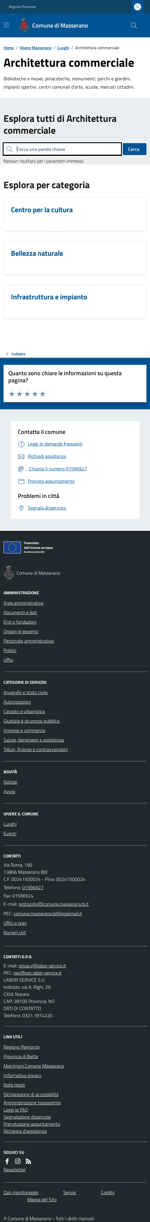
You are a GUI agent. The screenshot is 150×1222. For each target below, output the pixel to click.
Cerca (133, 149)
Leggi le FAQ (16, 1109)
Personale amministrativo (29, 640)
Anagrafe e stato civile (26, 692)
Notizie (10, 781)
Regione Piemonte (22, 6)
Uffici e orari (15, 923)
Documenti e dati (20, 612)
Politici (10, 650)
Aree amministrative (23, 602)
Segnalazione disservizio (27, 1116)
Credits (107, 1192)
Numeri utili (15, 932)
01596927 (32, 887)
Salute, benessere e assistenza (34, 739)
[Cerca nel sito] (131, 25)
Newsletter (15, 1169)
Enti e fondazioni (20, 621)
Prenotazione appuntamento (32, 1123)
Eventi (10, 833)
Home (9, 47)
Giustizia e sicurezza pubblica (31, 720)
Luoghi (63, 47)
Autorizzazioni (17, 701)
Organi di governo (21, 631)
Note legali (14, 1084)
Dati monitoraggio (21, 1192)
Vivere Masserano (35, 47)
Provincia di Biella (21, 1056)
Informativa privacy (22, 1075)
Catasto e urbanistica (24, 711)
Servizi (69, 1192)
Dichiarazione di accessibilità (31, 1094)
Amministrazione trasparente (32, 1102)
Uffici (8, 659)
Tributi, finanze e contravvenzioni (36, 749)
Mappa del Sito (42, 1199)
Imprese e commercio (24, 730)
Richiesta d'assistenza (25, 1131)
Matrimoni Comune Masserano (34, 1065)
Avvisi (9, 791)
